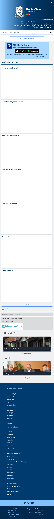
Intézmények (10, 464)
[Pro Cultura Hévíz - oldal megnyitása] (26, 285)
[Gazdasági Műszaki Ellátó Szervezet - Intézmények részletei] (27, 349)
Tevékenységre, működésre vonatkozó (12, 318)
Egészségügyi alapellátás (13, 453)
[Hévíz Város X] (24, 503)
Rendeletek (10, 415)
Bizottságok (10, 413)
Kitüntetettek (10, 475)
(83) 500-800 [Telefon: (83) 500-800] (35, 26)
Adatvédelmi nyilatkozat (13, 509)
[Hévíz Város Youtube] (32, 503)
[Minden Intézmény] (27, 353)
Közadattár (9, 442)
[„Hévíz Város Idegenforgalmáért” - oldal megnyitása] (26, 116)
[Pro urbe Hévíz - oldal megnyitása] (26, 251)
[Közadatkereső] (27, 326)
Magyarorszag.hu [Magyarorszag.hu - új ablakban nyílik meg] (11, 445)
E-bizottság (10, 434)
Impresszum (10, 516)
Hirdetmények (10, 456)
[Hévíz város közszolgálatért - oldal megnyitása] (26, 150)
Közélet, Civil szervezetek (13, 486)
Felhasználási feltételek (13, 514)
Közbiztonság (10, 489)
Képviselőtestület (11, 410)
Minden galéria (27, 378)
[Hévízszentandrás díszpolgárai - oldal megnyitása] (26, 184)
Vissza (27, 304)
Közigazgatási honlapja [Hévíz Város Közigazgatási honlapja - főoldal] (33, 10)
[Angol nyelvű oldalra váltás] (29, 14)
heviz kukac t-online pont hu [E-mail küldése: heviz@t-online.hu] (44, 27)
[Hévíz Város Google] (28, 503)
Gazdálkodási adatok (7, 321)
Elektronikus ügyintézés (27, 38)
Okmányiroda (10, 459)
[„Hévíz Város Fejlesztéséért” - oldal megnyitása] (26, 82)
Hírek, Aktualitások (12, 483)
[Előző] (6, 344)
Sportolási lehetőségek (13, 491)
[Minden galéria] (27, 378)
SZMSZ (9, 421)
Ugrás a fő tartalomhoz (47, 19)
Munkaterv (9, 423)
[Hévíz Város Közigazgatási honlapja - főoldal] (19, 12)
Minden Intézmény (27, 353)
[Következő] (48, 344)
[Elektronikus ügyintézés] (27, 38)
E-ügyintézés (10, 440)
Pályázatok (9, 402)
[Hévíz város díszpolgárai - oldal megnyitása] (26, 217)
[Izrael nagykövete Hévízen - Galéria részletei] (27, 374)
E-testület (9, 432)
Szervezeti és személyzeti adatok (11, 314)
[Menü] (52, 2)
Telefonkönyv (10, 396)
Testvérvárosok (11, 472)
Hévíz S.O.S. (10, 494)
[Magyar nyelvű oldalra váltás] (27, 14)
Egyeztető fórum (11, 437)
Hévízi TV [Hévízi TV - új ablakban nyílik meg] (9, 470)
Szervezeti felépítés (12, 394)
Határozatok (10, 418)
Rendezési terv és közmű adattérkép (16, 462)
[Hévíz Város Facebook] (21, 503)
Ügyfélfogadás (10, 399)
